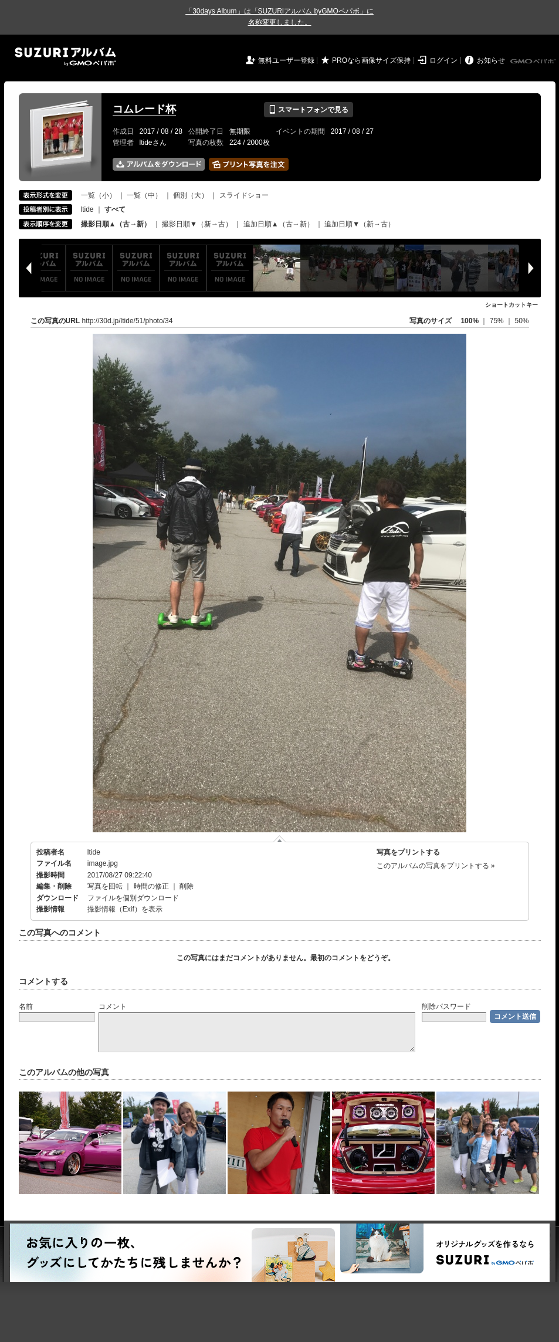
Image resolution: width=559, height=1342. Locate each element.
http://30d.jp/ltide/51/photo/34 (127, 321)
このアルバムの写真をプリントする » (436, 866)
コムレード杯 (144, 109)
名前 (26, 1006)
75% (498, 321)
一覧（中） (144, 195)
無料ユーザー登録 (286, 60)
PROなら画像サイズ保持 (371, 60)
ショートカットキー (511, 304)
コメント (113, 1006)
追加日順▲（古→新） (278, 224)
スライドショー (244, 195)
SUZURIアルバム (65, 56)
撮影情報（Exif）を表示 (124, 909)
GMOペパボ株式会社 (533, 61)
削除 (186, 886)
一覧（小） (98, 195)
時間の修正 (151, 886)
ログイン (443, 60)
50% (521, 321)
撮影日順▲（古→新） (116, 224)
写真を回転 (105, 886)
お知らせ (491, 60)
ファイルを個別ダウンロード (133, 898)
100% (469, 321)
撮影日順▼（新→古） (197, 224)
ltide (87, 209)
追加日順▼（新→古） (359, 224)
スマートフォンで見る (308, 109)
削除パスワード (446, 1006)
